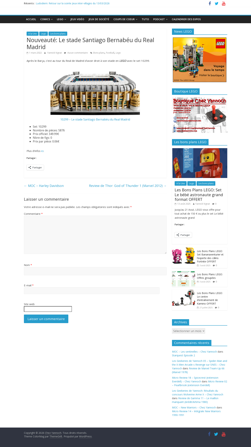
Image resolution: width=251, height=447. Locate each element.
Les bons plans (57, 33)
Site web (29, 304)
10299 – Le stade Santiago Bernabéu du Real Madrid (95, 119)
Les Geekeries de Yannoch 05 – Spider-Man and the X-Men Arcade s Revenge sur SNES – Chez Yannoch (199, 364)
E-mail (29, 285)
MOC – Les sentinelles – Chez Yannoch (194, 351)
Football (110, 52)
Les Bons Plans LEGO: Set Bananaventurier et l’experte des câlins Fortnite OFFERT (210, 256)
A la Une (32, 33)
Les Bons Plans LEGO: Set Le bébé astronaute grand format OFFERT (199, 194)
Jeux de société (98, 19)
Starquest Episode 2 (183, 355)
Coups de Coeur (124, 19)
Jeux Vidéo (77, 19)
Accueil (31, 19)
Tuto (145, 19)
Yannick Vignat (54, 52)
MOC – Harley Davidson (44, 186)
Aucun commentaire (76, 52)
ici (42, 151)
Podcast (159, 19)
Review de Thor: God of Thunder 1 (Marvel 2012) (128, 186)
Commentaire (33, 213)
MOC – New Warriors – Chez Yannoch (194, 407)
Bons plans (99, 52)
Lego (60, 19)
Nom (28, 265)
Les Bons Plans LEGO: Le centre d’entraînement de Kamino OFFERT (210, 298)
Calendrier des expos (186, 19)
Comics (45, 19)
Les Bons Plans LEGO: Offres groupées (210, 276)
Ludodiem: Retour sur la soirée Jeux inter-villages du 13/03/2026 (73, 3)
